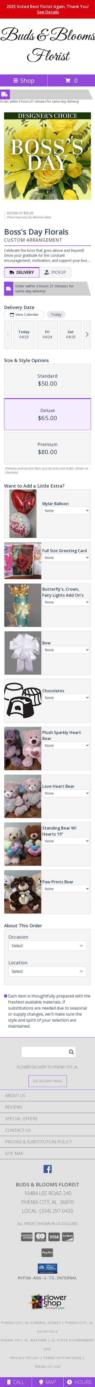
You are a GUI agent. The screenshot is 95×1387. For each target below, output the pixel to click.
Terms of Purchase (63, 1358)
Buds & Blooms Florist (47, 46)
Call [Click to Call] (15, 1382)
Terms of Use (47, 1366)
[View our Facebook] (48, 1171)
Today (56, 314)
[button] (47, 1269)
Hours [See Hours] (79, 1382)
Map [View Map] (47, 1382)
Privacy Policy (24, 1358)
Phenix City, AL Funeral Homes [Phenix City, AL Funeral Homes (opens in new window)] (31, 1322)
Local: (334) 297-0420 (47, 1210)
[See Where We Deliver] (47, 1080)
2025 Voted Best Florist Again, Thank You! (48, 9)
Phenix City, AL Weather (24, 1340)
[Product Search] (48, 1052)
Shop (23, 80)
